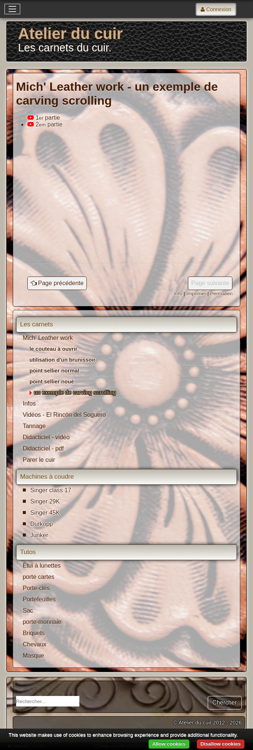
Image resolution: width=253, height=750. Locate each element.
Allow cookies (169, 744)
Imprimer (196, 293)
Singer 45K (45, 513)
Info (178, 293)
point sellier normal (54, 371)
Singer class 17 (50, 490)
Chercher (225, 702)
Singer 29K (45, 501)
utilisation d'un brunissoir (62, 360)
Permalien (221, 293)
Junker (39, 535)
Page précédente (61, 283)
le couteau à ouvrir (53, 349)
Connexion (218, 9)
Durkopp (41, 524)
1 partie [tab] (43, 117)
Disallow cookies (221, 744)
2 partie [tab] (45, 124)
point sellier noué (52, 382)
